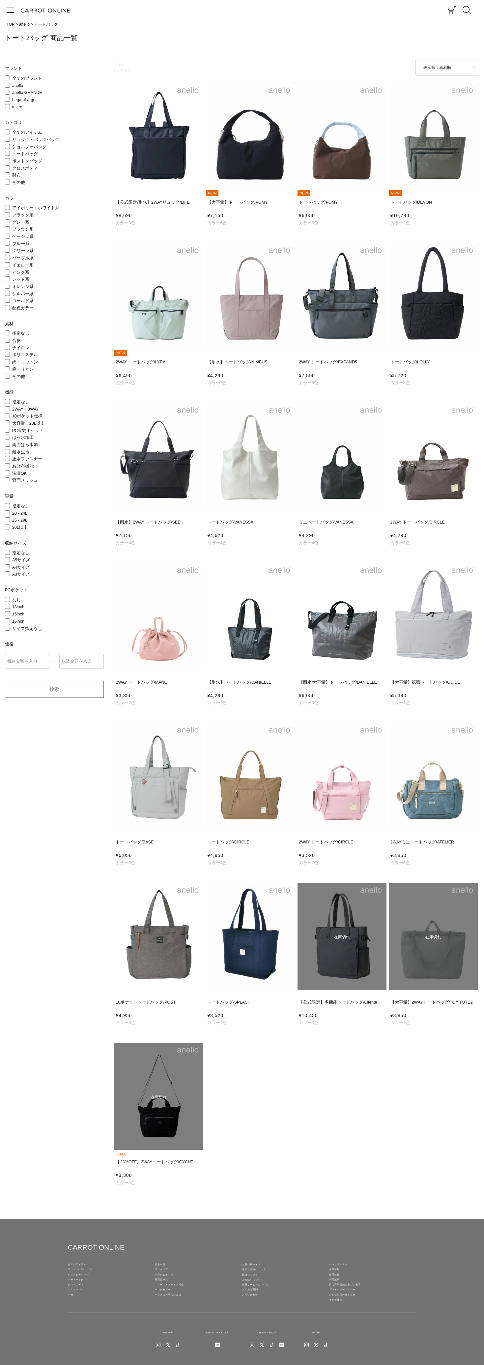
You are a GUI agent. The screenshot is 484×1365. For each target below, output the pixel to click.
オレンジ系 (23, 286)
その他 (18, 182)
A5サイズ (21, 560)
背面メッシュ (25, 480)
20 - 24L (19, 513)
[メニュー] (10, 10)
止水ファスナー (27, 459)
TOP (10, 24)
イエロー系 (23, 265)
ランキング (165, 1274)
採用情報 (337, 1282)
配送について (254, 1282)
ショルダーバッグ (29, 147)
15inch (18, 614)
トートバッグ (25, 154)
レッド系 (20, 279)
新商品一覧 (165, 1290)
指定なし (20, 333)
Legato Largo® (266, 1359)
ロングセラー (167, 1306)
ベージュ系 (23, 236)
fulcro (17, 107)
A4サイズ (21, 567)
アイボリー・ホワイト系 (35, 208)
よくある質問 (254, 1306)
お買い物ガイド (256, 1266)
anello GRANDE (27, 92)
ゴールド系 (23, 301)
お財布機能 (23, 466)
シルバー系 (23, 294)
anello (24, 24)
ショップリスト (343, 1266)
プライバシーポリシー (349, 1306)
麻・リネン (23, 369)
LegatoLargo (24, 100)
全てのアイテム (27, 132)
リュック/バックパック (88, 1274)
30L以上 (20, 527)
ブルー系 (20, 244)
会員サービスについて (262, 1298)
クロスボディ (25, 168)
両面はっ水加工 (27, 444)
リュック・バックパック (35, 139)
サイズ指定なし (27, 628)
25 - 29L (19, 520)
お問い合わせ (254, 1315)
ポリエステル (25, 355)
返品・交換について (260, 1274)
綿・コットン (25, 362)
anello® (167, 1359)
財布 (16, 175)
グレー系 (20, 222)
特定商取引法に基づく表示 (353, 1298)
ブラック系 (23, 215)
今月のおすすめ (169, 1282)
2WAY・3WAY (25, 409)
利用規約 (337, 1290)
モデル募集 (339, 1323)
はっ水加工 (23, 437)
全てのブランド (27, 78)
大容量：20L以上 (28, 423)
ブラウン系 (23, 229)
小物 (72, 1315)
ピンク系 (20, 272)
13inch (18, 607)
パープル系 (23, 258)
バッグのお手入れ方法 (174, 1315)
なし (16, 600)
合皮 (16, 340)
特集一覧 (163, 1266)
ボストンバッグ (27, 161)
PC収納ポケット (28, 430)
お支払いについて (258, 1290)
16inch (18, 621)
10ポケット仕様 (27, 416)
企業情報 (337, 1274)
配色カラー (23, 308)
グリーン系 (23, 250)
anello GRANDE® (217, 1359)
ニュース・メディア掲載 (176, 1298)
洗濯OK (19, 473)
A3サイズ (21, 574)
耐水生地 (20, 452)
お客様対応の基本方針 (349, 1315)
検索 (54, 689)
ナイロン (20, 348)
